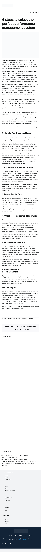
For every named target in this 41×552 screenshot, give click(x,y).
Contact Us (7, 521)
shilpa (5, 318)
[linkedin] (12, 543)
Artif (16, 306)
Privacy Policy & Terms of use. (25, 539)
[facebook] (2, 543)
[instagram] (7, 543)
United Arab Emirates (10, 490)
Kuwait (6, 477)
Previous (31, 12)
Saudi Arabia (8, 479)
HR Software (30, 318)
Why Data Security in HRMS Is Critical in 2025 (14, 459)
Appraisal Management (21, 318)
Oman (6, 486)
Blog (6, 523)
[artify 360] (7, 5)
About (6, 519)
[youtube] (10, 543)
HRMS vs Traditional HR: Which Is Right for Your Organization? (19, 461)
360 (19, 306)
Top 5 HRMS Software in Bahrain (11, 457)
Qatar (6, 488)
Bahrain (7, 475)
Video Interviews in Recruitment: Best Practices (15, 455)
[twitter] (5, 543)
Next (36, 12)
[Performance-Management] (20, 45)
